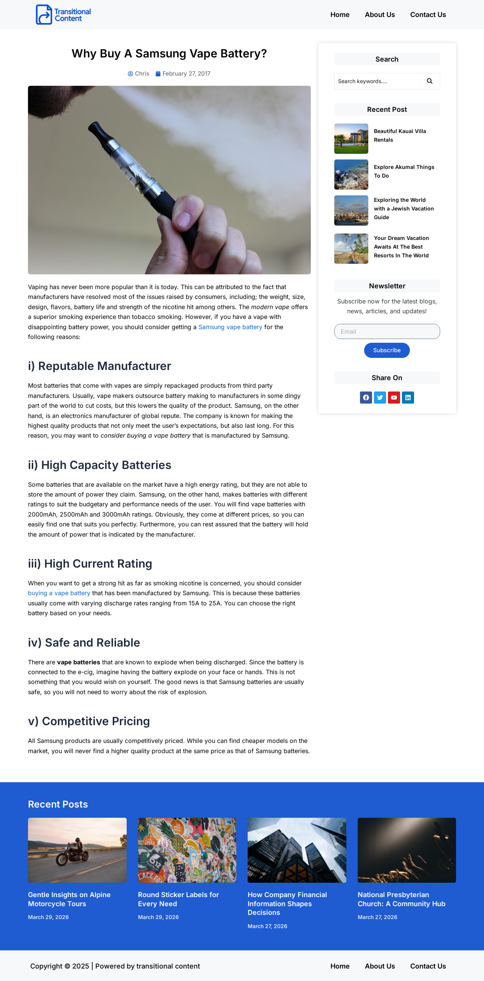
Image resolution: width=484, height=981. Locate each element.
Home (340, 15)
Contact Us (428, 15)
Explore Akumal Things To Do (404, 171)
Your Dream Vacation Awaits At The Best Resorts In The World (401, 246)
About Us (380, 15)
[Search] (377, 81)
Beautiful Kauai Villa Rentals (400, 135)
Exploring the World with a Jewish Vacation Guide (404, 208)
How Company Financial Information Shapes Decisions (287, 904)
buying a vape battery (59, 593)
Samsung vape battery (230, 327)
